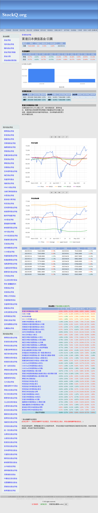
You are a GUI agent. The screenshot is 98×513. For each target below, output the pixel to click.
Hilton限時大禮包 (49, 498)
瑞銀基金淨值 (8, 183)
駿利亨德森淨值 (9, 215)
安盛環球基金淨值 (10, 304)
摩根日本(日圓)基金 (28, 378)
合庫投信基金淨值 (10, 434)
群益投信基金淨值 (10, 374)
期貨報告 (50, 30)
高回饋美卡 (41, 498)
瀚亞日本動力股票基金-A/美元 (32, 337)
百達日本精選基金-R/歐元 (30, 394)
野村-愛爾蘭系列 (9, 284)
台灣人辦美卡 (12, 496)
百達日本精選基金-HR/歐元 (31, 397)
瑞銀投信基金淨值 (10, 422)
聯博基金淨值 (8, 131)
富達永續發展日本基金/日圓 (31, 350)
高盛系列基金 (8, 179)
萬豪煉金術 (34, 498)
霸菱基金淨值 (8, 139)
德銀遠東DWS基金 (10, 386)
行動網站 (38, 496)
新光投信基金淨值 (10, 410)
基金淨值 (22, 30)
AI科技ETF (78, 498)
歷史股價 (15, 30)
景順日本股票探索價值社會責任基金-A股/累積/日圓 (39, 373)
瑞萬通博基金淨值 (10, 264)
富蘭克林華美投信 (10, 350)
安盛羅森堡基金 (9, 300)
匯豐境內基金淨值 (10, 398)
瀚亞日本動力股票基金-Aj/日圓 (32, 342)
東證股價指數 (26, 316)
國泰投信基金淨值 (10, 414)
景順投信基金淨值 (10, 486)
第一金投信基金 (9, 366)
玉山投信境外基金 (10, 280)
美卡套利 (28, 498)
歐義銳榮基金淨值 (10, 260)
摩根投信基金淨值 (10, 370)
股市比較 (43, 30)
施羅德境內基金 (9, 378)
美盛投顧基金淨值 (10, 256)
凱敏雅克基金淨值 (10, 240)
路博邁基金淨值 (9, 316)
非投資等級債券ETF (70, 498)
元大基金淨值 (8, 382)
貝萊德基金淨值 (9, 143)
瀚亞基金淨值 (8, 175)
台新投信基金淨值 (10, 438)
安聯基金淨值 (8, 167)
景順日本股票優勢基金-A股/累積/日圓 (35, 376)
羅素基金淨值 (8, 308)
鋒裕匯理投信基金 (10, 462)
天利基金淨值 (8, 276)
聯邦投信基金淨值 (10, 458)
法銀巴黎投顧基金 (10, 191)
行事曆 (80, 30)
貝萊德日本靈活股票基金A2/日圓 (33, 324)
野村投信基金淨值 (10, 346)
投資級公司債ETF (59, 498)
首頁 (2, 30)
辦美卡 (86, 30)
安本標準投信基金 (10, 450)
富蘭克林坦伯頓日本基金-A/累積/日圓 (35, 360)
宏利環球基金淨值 (10, 207)
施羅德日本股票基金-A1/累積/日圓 (33, 402)
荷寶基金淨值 (8, 288)
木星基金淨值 (8, 195)
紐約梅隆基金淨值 (10, 248)
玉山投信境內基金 (10, 402)
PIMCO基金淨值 (9, 187)
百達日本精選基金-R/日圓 (30, 399)
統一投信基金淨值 (10, 430)
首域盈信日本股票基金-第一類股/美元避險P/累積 (38, 355)
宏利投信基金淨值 (10, 426)
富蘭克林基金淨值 (10, 155)
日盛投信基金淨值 (10, 454)
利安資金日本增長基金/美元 (31, 386)
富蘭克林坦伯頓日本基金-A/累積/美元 (35, 358)
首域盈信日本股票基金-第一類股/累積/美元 (36, 353)
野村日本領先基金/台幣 (30, 391)
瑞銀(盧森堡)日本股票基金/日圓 (33, 404)
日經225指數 (26, 314)
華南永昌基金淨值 (10, 390)
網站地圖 (70, 496)
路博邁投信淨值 (9, 490)
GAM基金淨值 (8, 252)
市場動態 (8, 30)
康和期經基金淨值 (10, 470)
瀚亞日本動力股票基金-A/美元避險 (34, 340)
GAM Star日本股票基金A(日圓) (32, 368)
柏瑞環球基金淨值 (10, 211)
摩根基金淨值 (8, 163)
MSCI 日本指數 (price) (29, 319)
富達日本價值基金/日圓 (30, 311)
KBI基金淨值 (8, 219)
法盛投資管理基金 (10, 268)
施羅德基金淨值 (9, 147)
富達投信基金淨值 (10, 342)
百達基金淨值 (8, 244)
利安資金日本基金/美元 (30, 381)
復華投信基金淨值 (10, 418)
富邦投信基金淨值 (10, 446)
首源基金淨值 (8, 292)
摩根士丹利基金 (9, 296)
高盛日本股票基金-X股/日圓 (31, 371)
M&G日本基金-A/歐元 (29, 334)
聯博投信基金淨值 (10, 337)
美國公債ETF (58, 30)
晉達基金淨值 (8, 159)
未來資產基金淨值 (10, 312)
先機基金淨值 (8, 328)
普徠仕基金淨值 (9, 320)
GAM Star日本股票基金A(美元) (32, 363)
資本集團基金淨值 (10, 324)
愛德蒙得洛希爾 (9, 223)
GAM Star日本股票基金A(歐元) (32, 366)
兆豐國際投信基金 (10, 482)
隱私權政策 (78, 496)
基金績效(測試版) (10, 60)
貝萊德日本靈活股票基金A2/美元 (33, 329)
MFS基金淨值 (8, 232)
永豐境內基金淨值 (10, 406)
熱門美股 (66, 30)
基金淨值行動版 (9, 52)
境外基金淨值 (8, 44)
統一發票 (21, 496)
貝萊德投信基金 (9, 474)
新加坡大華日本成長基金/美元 (32, 410)
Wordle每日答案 (48, 496)
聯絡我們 (87, 496)
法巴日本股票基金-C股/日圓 (31, 332)
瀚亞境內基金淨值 (10, 354)
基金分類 (29, 30)
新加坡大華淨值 (9, 199)
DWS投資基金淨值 (10, 236)
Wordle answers (60, 496)
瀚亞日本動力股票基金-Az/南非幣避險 (35, 347)
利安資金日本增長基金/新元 (31, 389)
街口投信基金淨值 (10, 394)
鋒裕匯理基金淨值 (10, 228)
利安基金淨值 (8, 203)
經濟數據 (36, 30)
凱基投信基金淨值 (10, 442)
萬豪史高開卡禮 (20, 498)
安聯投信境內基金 (10, 358)
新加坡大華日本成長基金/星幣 (32, 407)
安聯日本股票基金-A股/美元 (31, 321)
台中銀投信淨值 (9, 466)
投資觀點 (73, 30)
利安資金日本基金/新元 (30, 384)
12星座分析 (30, 496)
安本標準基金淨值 (10, 171)
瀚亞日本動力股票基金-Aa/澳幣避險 (34, 345)
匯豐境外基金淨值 (10, 272)
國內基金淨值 (8, 48)
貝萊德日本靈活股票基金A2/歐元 (33, 327)
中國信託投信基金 (10, 478)
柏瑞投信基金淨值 (10, 362)
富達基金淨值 (8, 135)
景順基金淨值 (8, 151)
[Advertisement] (63, 14)
